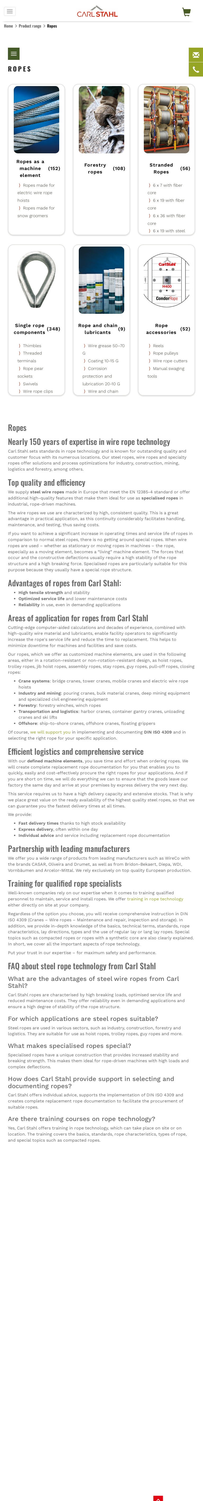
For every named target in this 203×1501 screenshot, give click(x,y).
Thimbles (32, 345)
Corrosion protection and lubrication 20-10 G (101, 376)
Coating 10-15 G (103, 360)
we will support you (50, 732)
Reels (158, 345)
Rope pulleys (165, 353)
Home (8, 26)
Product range (30, 26)
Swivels (30, 383)
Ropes (52, 26)
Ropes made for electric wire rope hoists (36, 193)
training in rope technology (155, 898)
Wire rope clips (38, 391)
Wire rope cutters (170, 360)
